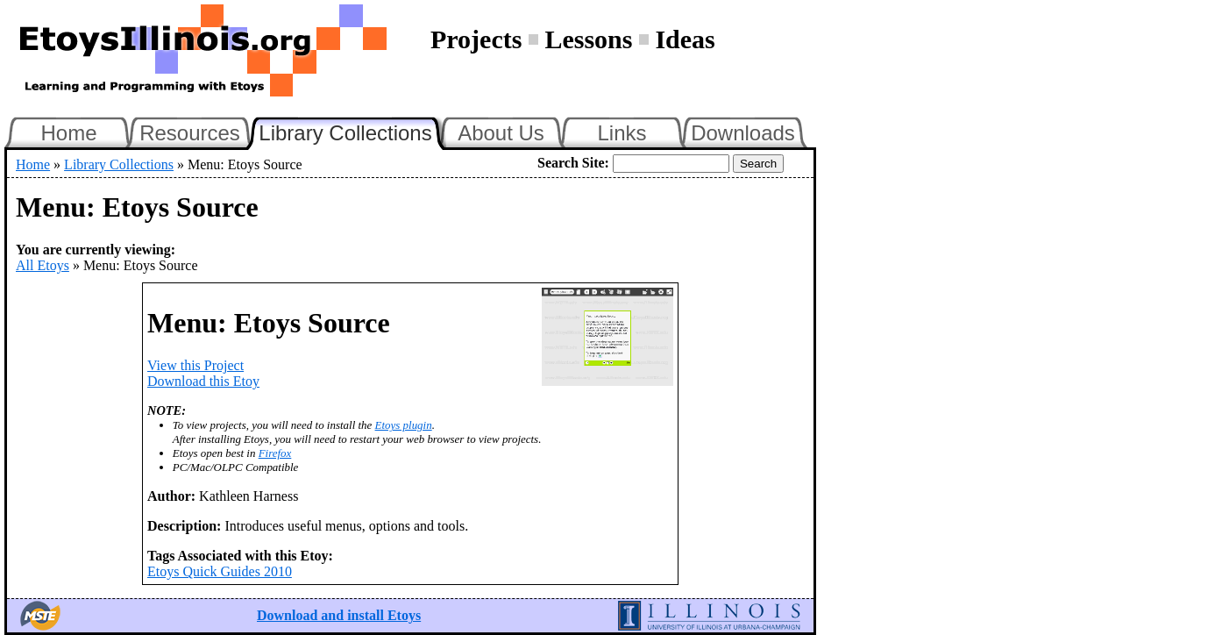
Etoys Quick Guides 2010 (219, 571)
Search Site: (573, 162)
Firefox (275, 453)
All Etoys (42, 265)
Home (68, 133)
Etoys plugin (403, 425)
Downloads (743, 133)
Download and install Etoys (339, 615)
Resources (189, 133)
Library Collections (352, 131)
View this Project (195, 365)
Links (621, 133)
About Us (501, 133)
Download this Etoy (203, 381)
